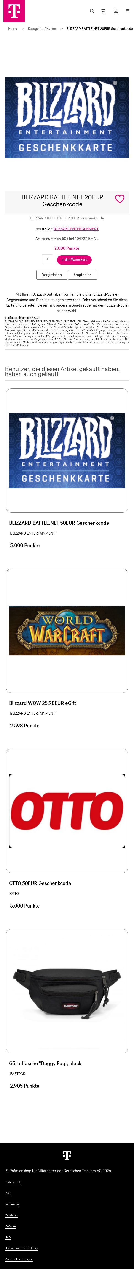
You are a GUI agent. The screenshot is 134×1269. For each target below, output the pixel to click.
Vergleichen (52, 275)
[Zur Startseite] (14, 11)
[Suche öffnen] (91, 11)
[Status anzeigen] (116, 11)
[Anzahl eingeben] (47, 259)
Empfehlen (83, 275)
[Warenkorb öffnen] (103, 11)
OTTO (14, 894)
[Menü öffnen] (128, 11)
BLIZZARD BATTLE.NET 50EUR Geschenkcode (59, 523)
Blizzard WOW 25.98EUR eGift (42, 703)
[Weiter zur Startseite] (67, 1155)
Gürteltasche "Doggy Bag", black (45, 1064)
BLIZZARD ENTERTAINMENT (76, 229)
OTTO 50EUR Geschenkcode (40, 883)
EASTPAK (17, 1074)
